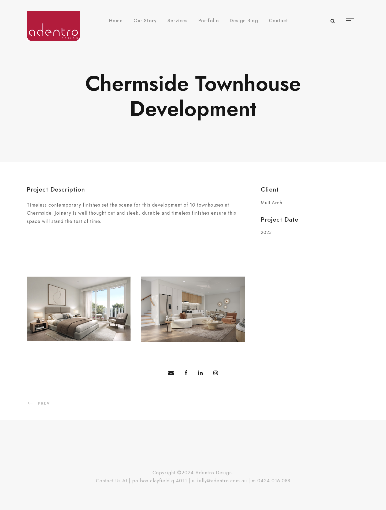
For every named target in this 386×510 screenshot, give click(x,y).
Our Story (145, 20)
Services (178, 20)
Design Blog (244, 20)
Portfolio (208, 20)
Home (116, 20)
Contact (278, 20)
